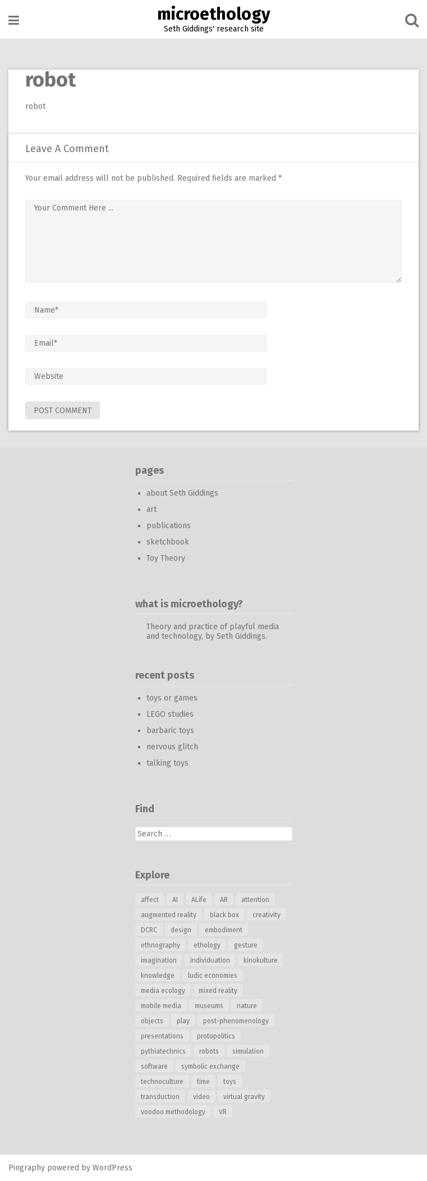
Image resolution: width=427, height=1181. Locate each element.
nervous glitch (172, 747)
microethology (213, 14)
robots (209, 1051)
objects (152, 1021)
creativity (266, 915)
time (203, 1082)
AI (175, 900)
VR (223, 1112)
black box (224, 915)
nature (247, 1006)
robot (35, 106)
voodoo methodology (173, 1112)
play (183, 1021)
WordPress (112, 1168)
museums (209, 1006)
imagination (159, 960)
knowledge (158, 975)
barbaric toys (170, 730)
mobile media (161, 1006)
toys (229, 1082)
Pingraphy (26, 1168)
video (201, 1097)
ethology (207, 945)
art (151, 509)
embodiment (223, 930)
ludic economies (212, 975)
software (154, 1066)
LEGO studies (170, 714)
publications (168, 525)
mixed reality (218, 991)
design (181, 930)
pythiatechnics (163, 1051)
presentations (162, 1036)
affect (150, 900)
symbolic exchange (210, 1066)
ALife (198, 900)
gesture (246, 945)
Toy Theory (165, 558)
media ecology (163, 991)
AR (224, 900)
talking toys (167, 763)
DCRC (149, 930)
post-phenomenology (236, 1021)
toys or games (172, 698)
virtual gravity (244, 1097)
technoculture (162, 1082)
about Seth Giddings (182, 493)
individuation (210, 960)
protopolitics (216, 1036)
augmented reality (168, 915)
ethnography (160, 945)
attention (255, 900)
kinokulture (261, 960)
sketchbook (167, 542)
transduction (160, 1097)
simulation (248, 1051)
